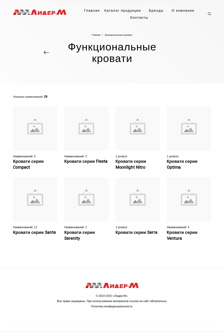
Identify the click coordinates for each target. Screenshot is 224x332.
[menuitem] (94, 10)
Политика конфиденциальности (111, 306)
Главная (96, 35)
